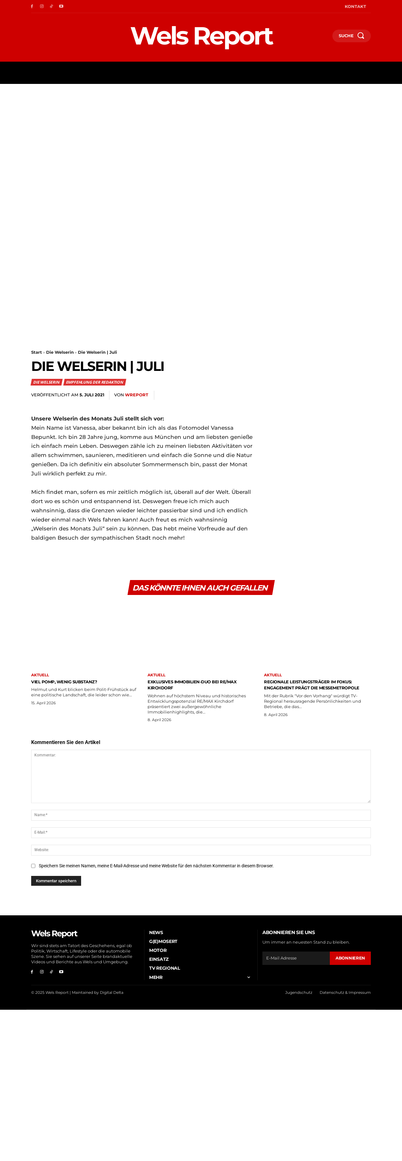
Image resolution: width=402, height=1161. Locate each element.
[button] (324, 37)
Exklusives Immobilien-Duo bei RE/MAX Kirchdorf (195, 686)
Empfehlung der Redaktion (95, 382)
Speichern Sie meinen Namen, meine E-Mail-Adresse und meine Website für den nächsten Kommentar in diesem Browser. (156, 868)
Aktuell (40, 677)
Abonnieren (350, 960)
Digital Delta (111, 995)
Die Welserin (60, 352)
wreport (136, 394)
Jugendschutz (298, 995)
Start (36, 352)
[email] (296, 960)
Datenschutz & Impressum (345, 995)
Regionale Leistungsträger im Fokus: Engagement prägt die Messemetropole (311, 689)
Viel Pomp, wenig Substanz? (74, 683)
